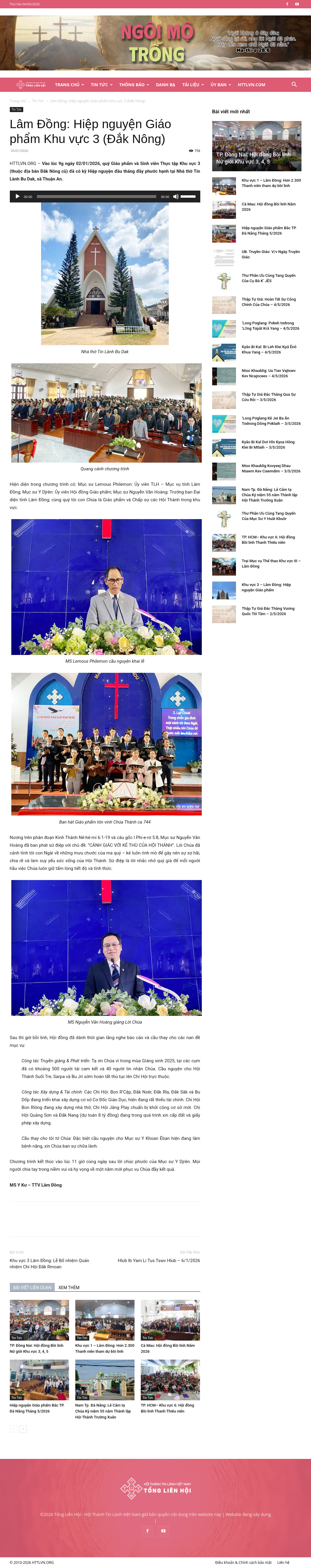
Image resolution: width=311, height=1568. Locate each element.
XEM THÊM (68, 1287)
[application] (105, 196)
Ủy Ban (221, 84)
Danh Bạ (165, 84)
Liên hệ (283, 1562)
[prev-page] (13, 1429)
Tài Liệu (193, 84)
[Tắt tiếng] (176, 196)
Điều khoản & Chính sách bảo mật (243, 1562)
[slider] (96, 196)
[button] (294, 85)
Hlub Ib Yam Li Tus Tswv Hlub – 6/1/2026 (159, 1260)
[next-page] (23, 1429)
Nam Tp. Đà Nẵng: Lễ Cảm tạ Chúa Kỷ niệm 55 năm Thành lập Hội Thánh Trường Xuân (103, 1411)
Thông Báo (134, 84)
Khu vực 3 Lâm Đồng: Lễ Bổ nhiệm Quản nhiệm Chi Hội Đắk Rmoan (49, 1264)
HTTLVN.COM (251, 84)
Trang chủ (18, 100)
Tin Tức (101, 84)
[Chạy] (18, 196)
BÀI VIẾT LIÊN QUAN (32, 1287)
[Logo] (31, 85)
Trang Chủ (69, 84)
